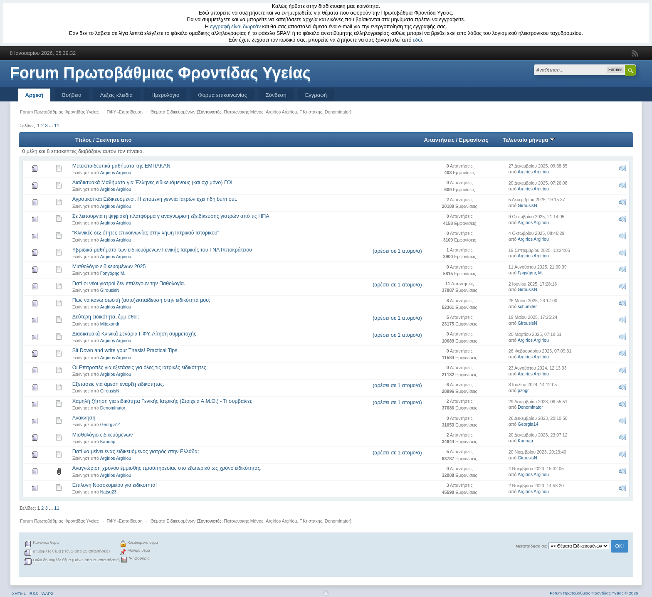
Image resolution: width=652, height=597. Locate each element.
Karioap (108, 441)
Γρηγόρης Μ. (113, 273)
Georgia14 (110, 424)
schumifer (527, 306)
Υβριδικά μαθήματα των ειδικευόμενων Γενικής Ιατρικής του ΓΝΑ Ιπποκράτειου (162, 250)
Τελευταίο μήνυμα (529, 140)
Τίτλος (83, 140)
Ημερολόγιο (165, 95)
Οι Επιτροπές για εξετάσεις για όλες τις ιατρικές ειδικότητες (139, 367)
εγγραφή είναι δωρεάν (235, 27)
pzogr (523, 390)
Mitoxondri (110, 323)
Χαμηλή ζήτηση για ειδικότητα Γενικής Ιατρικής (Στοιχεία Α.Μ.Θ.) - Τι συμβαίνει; (162, 401)
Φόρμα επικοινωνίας (222, 95)
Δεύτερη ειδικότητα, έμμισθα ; (106, 317)
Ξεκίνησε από (113, 140)
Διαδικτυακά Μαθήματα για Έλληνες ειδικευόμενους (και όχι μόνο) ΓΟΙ (152, 182)
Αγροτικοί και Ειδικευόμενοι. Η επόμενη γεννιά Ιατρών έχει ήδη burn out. (154, 199)
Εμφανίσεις (473, 140)
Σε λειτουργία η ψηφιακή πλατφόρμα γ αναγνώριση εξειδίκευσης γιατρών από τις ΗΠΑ (170, 216)
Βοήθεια (72, 95)
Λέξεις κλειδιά (116, 95)
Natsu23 (108, 491)
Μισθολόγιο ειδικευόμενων (102, 435)
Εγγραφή (316, 95)
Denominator (337, 111)
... (51, 125)
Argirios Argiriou (281, 111)
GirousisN (527, 205)
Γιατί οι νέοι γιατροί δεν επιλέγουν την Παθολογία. (128, 283)
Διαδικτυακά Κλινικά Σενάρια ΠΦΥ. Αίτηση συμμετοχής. (135, 334)
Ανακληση (84, 418)
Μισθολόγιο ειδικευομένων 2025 (109, 266)
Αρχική (34, 95)
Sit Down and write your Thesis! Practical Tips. (125, 350)
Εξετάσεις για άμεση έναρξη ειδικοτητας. (118, 384)
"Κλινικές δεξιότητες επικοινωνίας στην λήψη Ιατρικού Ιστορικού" (145, 233)
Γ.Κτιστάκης (310, 111)
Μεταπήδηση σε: (531, 546)
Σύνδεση (276, 95)
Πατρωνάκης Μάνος (244, 111)
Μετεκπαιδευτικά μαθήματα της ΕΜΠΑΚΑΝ (121, 166)
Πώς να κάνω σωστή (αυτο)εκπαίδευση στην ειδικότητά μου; (141, 300)
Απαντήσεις (439, 140)
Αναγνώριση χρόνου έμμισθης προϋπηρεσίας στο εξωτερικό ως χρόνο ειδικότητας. (167, 468)
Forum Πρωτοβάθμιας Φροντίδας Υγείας (160, 72)
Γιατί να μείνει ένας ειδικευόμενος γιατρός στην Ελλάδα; (135, 451)
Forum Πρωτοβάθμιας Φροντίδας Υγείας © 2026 (594, 593)
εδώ (417, 40)
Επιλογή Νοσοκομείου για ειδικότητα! (114, 485)
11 (56, 125)
